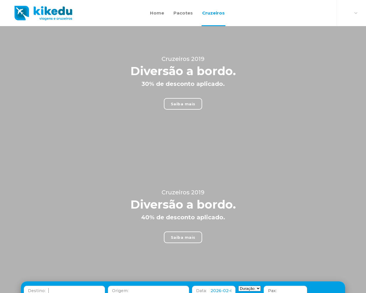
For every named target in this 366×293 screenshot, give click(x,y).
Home (157, 6)
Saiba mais (183, 97)
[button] (64, 286)
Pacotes (183, 6)
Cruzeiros (213, 6)
